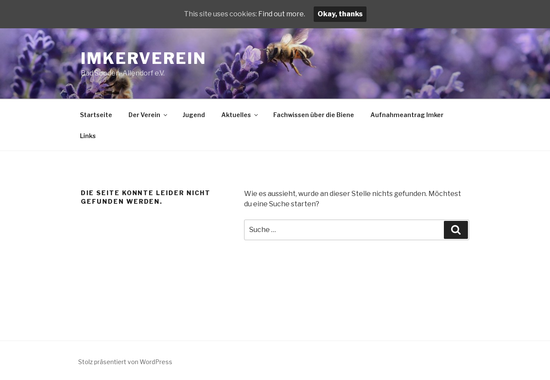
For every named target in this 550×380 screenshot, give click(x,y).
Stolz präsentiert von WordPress (125, 361)
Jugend (194, 114)
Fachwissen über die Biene (313, 114)
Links (88, 135)
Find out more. (281, 14)
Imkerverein (144, 58)
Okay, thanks (340, 14)
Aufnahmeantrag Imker (406, 114)
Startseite (96, 114)
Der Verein (148, 114)
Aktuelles (240, 114)
